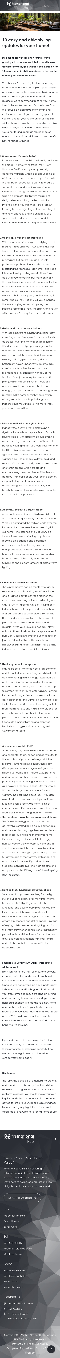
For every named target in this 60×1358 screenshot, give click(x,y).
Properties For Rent (14, 1270)
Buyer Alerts (10, 1226)
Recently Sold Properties (18, 1248)
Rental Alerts (11, 1281)
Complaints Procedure (19, 1348)
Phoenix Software (37, 1343)
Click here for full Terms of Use (39, 1111)
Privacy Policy (44, 1348)
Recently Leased (13, 1287)
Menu (46, 5)
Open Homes (11, 1221)
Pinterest (35, 1044)
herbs (23, 394)
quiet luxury (27, 518)
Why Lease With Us (14, 1276)
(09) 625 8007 (15, 1308)
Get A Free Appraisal (22, 1197)
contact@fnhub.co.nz (20, 1303)
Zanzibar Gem (10, 377)
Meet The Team (13, 1254)
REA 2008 (19, 1339)
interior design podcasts (30, 1048)
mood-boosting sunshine (31, 591)
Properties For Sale (14, 1215)
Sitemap (30, 1352)
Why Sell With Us (13, 1243)
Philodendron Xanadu (31, 372)
